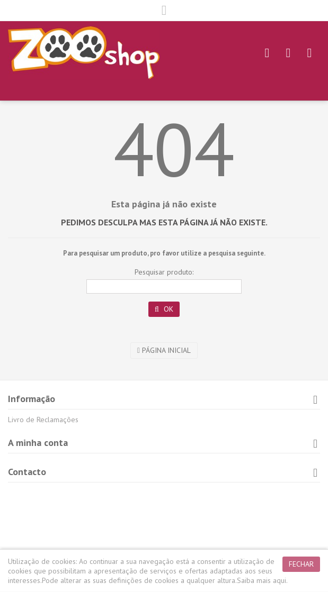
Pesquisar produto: (164, 272)
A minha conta (38, 442)
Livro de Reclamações (43, 419)
